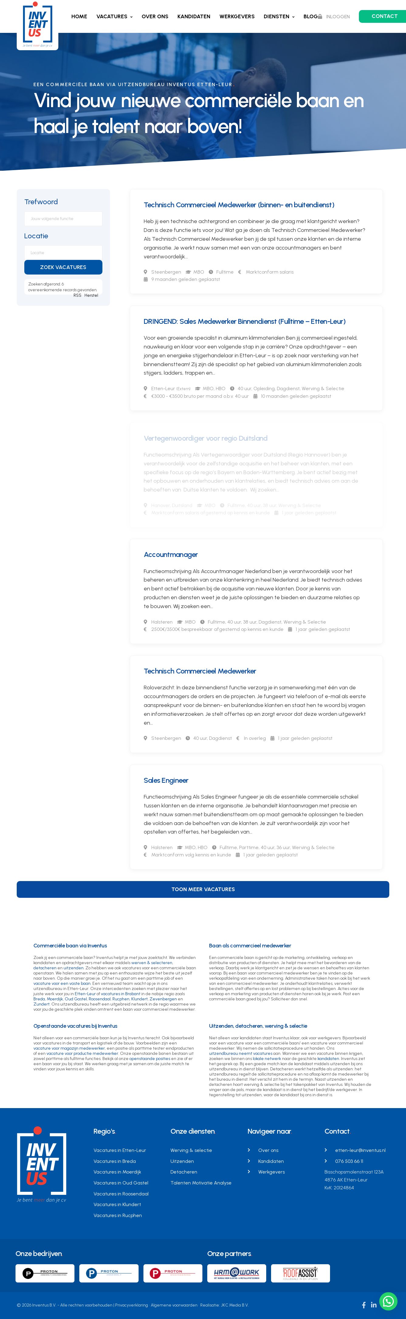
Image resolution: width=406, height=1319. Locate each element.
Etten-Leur (85, 993)
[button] (388, 1301)
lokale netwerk (267, 1058)
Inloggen (334, 16)
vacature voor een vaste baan (62, 983)
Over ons (155, 16)
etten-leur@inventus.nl (360, 1150)
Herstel (91, 295)
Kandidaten (193, 16)
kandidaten (328, 1058)
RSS (77, 295)
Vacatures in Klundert (117, 1204)
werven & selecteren (151, 962)
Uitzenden (182, 1161)
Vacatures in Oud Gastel (121, 1183)
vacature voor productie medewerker (82, 1053)
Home (79, 16)
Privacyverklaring (131, 1305)
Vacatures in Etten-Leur (120, 1150)
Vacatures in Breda (115, 1161)
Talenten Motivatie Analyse (201, 1183)
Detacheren (183, 1172)
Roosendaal (100, 999)
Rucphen (120, 999)
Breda (39, 999)
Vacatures (111, 16)
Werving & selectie (191, 1150)
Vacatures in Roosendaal (121, 1194)
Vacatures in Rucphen (118, 1215)
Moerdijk (55, 999)
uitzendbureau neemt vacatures (240, 1053)
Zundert (41, 1004)
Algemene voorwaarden (174, 1305)
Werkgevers (237, 16)
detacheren (45, 968)
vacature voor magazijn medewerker (69, 1048)
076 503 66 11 (349, 1161)
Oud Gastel (76, 999)
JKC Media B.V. (235, 1305)
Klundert (139, 999)
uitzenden (74, 968)
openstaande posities (149, 1058)
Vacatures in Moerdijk (117, 1172)
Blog (311, 16)
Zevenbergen (163, 999)
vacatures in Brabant (120, 993)
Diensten (276, 16)
